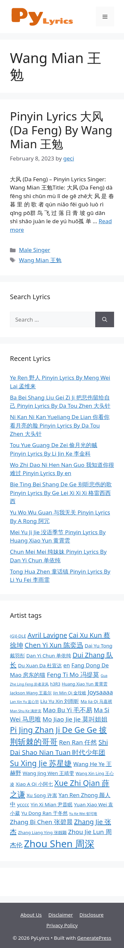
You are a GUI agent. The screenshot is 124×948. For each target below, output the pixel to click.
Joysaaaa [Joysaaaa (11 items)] (100, 692)
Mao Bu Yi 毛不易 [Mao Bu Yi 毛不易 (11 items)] (67, 710)
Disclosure (91, 914)
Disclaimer (60, 914)
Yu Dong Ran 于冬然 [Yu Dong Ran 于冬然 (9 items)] (44, 813)
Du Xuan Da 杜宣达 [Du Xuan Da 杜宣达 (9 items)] (40, 665)
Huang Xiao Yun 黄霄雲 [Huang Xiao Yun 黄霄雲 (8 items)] (84, 684)
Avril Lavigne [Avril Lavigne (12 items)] (47, 635)
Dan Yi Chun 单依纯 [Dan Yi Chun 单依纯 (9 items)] (48, 655)
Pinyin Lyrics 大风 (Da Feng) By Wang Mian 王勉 (61, 130)
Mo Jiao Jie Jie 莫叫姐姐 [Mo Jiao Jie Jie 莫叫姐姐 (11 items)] (75, 719)
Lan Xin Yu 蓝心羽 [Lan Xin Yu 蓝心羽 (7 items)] (24, 701)
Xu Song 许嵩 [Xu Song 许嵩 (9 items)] (41, 795)
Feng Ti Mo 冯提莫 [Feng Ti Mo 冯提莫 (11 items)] (73, 674)
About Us (31, 914)
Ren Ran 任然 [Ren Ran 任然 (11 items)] (78, 742)
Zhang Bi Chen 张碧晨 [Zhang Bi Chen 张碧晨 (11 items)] (41, 822)
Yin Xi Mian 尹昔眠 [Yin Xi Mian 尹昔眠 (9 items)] (52, 804)
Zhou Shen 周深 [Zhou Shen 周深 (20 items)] (59, 843)
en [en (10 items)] (66, 665)
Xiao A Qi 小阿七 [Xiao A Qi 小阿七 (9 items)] (34, 784)
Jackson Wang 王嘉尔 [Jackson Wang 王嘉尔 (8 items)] (31, 693)
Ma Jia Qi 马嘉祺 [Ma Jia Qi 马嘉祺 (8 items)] (96, 701)
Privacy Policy (62, 925)
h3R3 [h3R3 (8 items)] (55, 684)
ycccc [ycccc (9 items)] (23, 804)
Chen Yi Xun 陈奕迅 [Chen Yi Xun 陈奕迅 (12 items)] (53, 645)
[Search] (104, 320)
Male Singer (34, 250)
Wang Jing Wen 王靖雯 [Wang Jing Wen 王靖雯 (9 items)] (48, 773)
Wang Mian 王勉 (40, 260)
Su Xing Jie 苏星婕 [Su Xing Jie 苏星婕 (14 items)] (41, 763)
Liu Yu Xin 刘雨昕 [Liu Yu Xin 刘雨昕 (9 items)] (59, 701)
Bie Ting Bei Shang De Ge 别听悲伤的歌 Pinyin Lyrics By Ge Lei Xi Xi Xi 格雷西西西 (61, 492)
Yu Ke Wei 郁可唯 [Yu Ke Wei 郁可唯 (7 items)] (83, 813)
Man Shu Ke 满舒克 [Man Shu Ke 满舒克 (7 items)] (25, 711)
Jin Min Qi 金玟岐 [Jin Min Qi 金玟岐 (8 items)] (69, 693)
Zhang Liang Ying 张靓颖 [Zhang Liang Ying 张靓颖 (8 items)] (42, 832)
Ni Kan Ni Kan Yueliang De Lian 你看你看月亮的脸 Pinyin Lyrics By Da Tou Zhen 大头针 (60, 425)
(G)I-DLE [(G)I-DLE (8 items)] (18, 636)
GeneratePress (94, 937)
